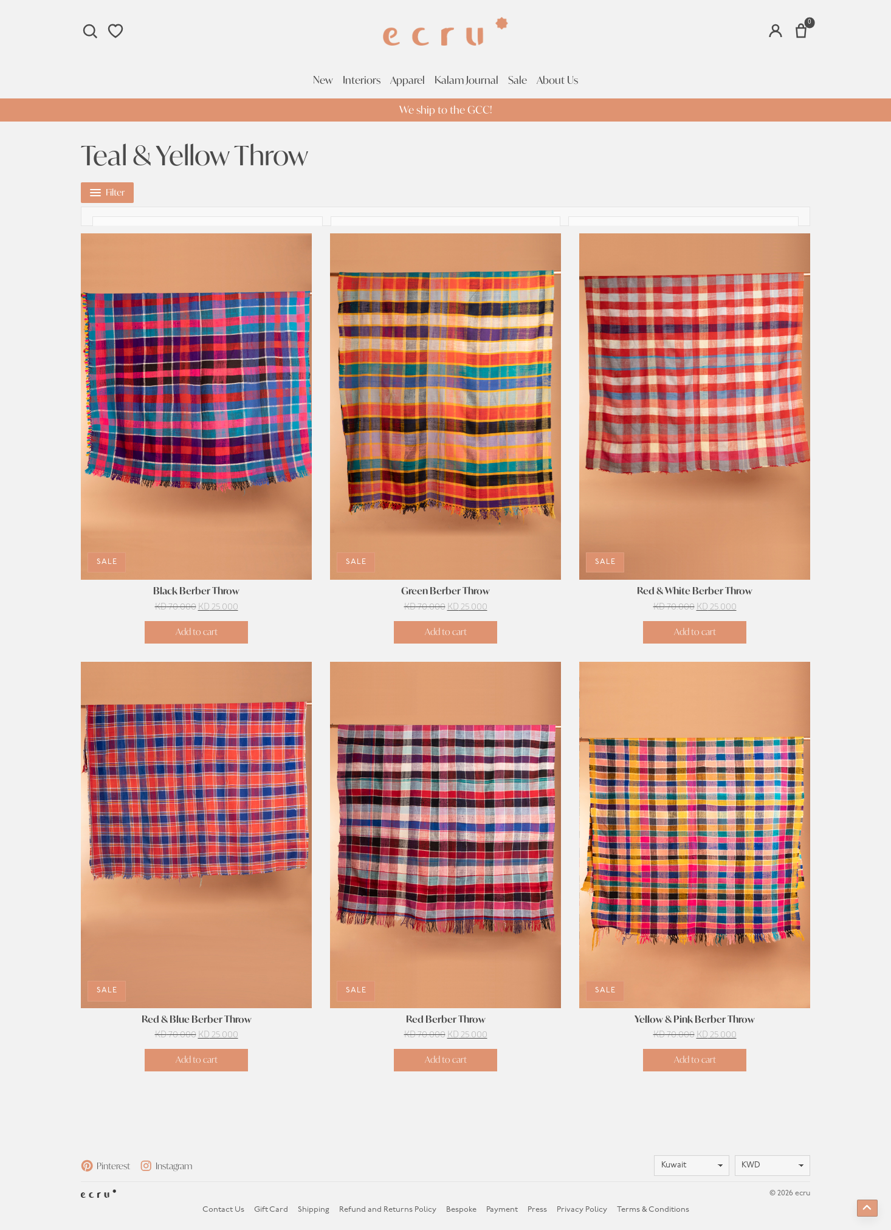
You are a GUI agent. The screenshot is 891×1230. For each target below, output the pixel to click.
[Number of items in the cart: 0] (801, 31)
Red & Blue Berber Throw (197, 1016)
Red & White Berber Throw (694, 588)
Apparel (407, 80)
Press (537, 1207)
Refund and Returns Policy (387, 1207)
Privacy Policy (582, 1207)
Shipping (313, 1207)
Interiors (361, 80)
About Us (557, 80)
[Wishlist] (115, 31)
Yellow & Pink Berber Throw (695, 1016)
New (323, 80)
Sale (517, 80)
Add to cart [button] (197, 628)
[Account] (775, 31)
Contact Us (223, 1207)
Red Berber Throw (446, 1016)
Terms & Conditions (653, 1207)
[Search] (90, 31)
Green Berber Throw (445, 588)
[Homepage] (445, 31)
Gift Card (271, 1207)
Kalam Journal (466, 80)
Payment (502, 1207)
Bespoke (461, 1207)
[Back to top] (867, 1208)
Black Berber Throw (196, 588)
